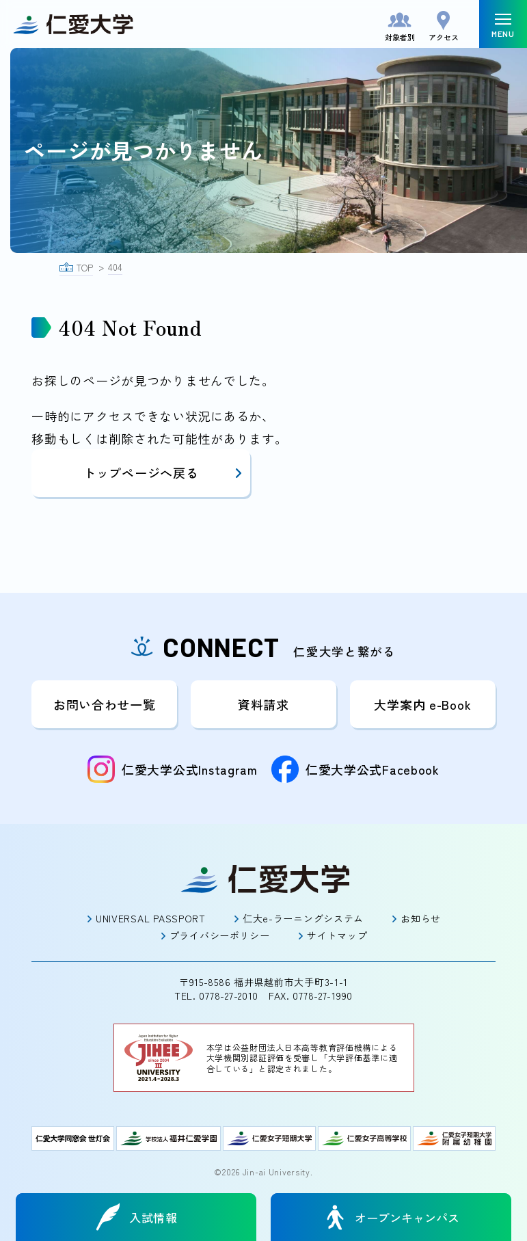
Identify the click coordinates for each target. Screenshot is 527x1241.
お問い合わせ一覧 (104, 704)
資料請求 (263, 704)
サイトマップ (337, 935)
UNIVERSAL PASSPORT (151, 918)
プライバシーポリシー (220, 935)
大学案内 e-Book (422, 704)
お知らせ (421, 918)
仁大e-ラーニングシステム (303, 918)
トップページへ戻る (163, 472)
